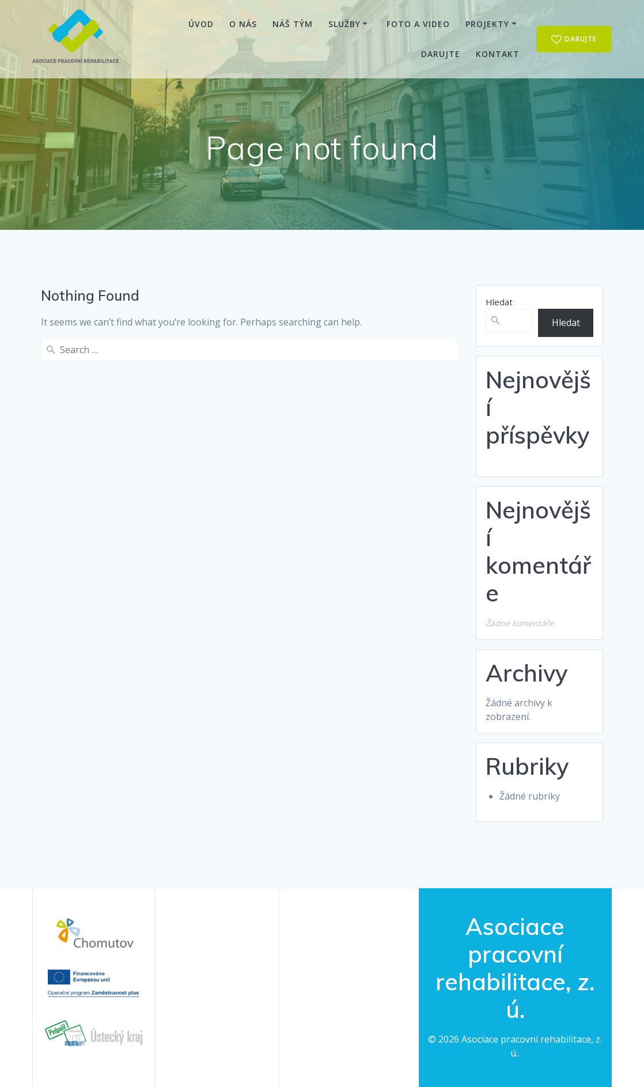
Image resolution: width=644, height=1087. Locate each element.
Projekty (487, 23)
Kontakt (498, 53)
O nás (243, 23)
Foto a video (418, 23)
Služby (344, 23)
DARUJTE (574, 39)
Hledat (499, 302)
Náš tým (292, 23)
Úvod (201, 23)
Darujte (440, 53)
